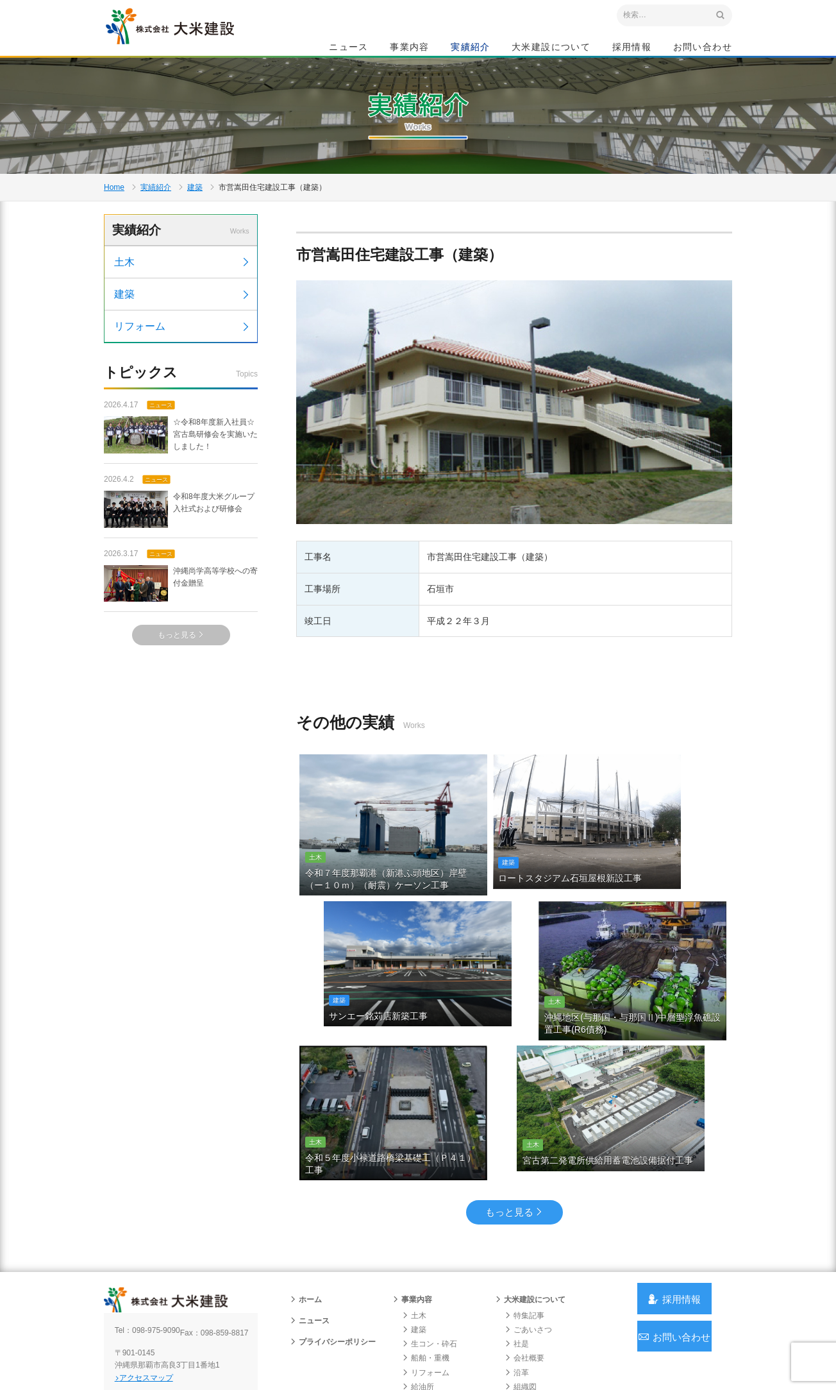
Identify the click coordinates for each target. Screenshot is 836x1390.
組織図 (521, 1304)
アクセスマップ (159, 1304)
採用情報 (632, 49)
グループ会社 (532, 1318)
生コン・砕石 (429, 1261)
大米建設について (551, 49)
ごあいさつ (528, 1246)
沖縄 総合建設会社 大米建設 (193, 42)
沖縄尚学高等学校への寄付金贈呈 (181, 660)
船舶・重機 (425, 1275)
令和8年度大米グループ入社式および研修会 (179, 586)
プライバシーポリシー (333, 1259)
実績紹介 (470, 49)
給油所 (418, 1304)
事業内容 (410, 49)
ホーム (306, 1216)
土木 (182, 337)
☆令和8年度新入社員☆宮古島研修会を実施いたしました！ (181, 511)
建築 (195, 234)
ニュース (349, 49)
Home (114, 234)
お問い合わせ (702, 49)
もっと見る (181, 711)
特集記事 (524, 1232)
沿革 (517, 1289)
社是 (517, 1261)
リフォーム (182, 401)
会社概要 (524, 1275)
